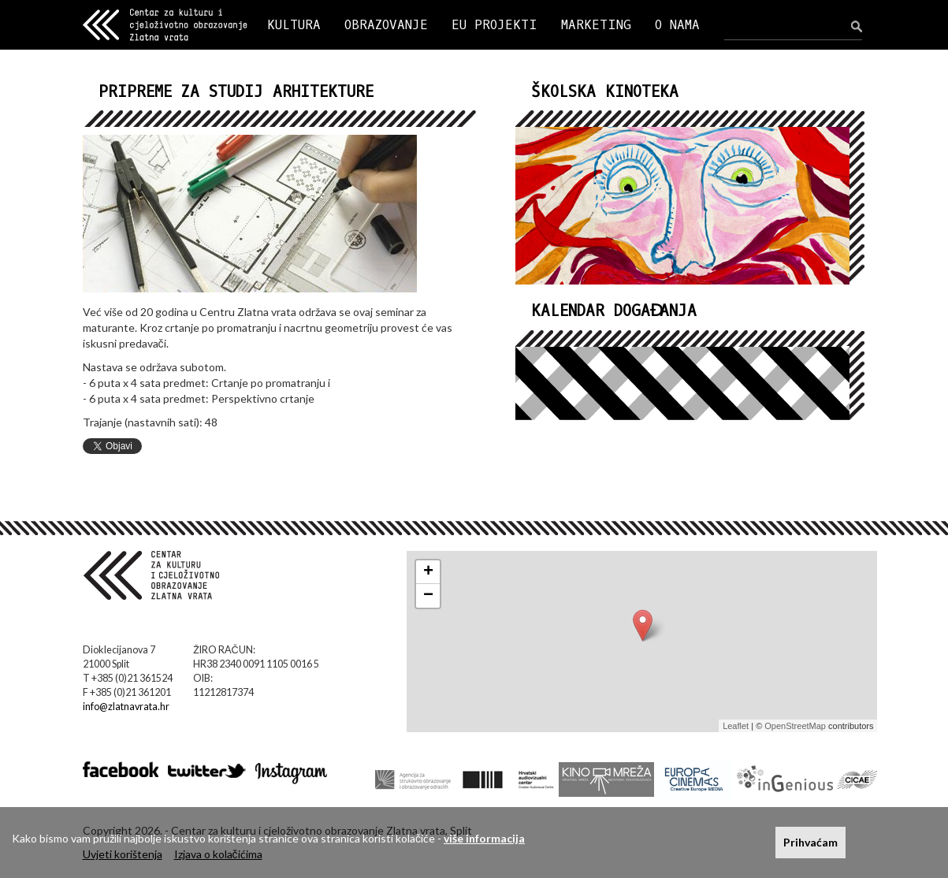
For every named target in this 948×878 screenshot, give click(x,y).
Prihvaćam (810, 842)
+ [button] (428, 572)
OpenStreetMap (795, 726)
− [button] (428, 596)
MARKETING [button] (596, 25)
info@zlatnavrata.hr (126, 706)
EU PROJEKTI (494, 25)
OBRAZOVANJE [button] (386, 25)
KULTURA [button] (294, 25)
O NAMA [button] (677, 25)
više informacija (484, 838)
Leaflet (736, 726)
